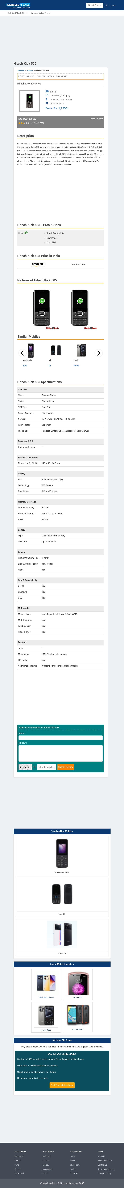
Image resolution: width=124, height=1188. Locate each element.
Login (110, 5)
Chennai (18, 1169)
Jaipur (45, 1173)
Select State (94, 5)
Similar (30, 76)
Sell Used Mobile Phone (18, 13)
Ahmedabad (47, 1169)
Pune (17, 1165)
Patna (72, 1156)
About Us (101, 1156)
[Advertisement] (62, 38)
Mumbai (18, 1160)
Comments (61, 76)
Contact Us (102, 1165)
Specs (50, 76)
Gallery (41, 76)
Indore (72, 1160)
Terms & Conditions (106, 1169)
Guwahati (74, 1173)
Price (21, 76)
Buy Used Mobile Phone (40, 13)
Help (100, 1160)
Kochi (72, 1169)
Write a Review (97, 118)
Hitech (30, 70)
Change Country (104, 1173)
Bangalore (19, 1156)
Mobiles (21, 70)
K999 (76, 365)
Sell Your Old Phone (62, 1040)
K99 (25, 365)
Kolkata (45, 1165)
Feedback (108, 1160)
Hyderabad (19, 1173)
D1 (50, 365)
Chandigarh (75, 1165)
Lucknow (46, 1160)
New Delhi (46, 1156)
